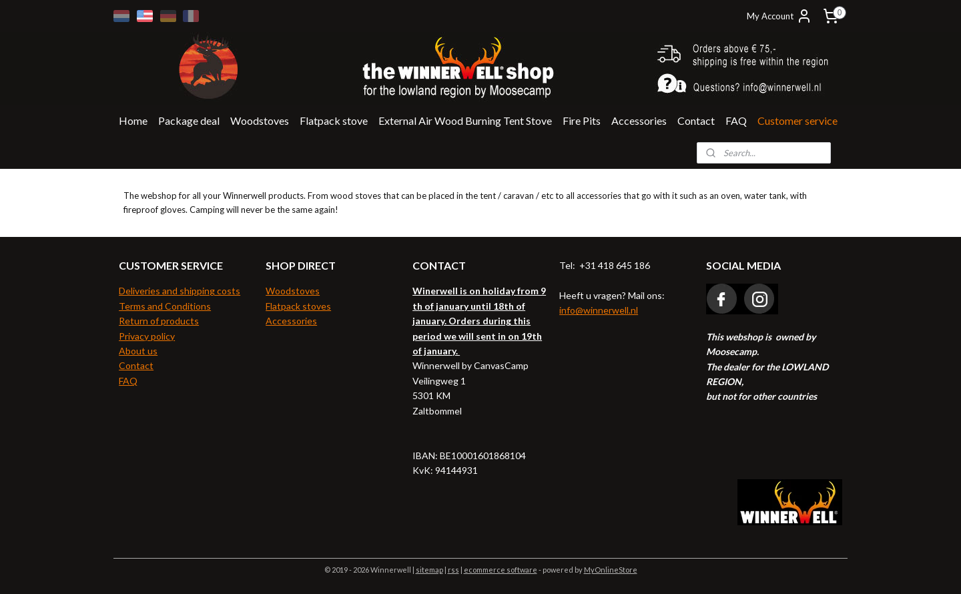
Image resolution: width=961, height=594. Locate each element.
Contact (696, 120)
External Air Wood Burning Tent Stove (465, 120)
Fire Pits (582, 120)
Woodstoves (259, 120)
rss (453, 569)
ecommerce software (500, 569)
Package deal (189, 120)
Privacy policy (147, 336)
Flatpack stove (334, 120)
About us (138, 350)
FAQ (736, 120)
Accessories (639, 120)
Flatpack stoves (298, 306)
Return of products (159, 320)
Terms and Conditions (165, 306)
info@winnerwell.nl (598, 310)
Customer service (797, 120)
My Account (779, 16)
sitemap (429, 569)
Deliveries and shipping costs (179, 290)
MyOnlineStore (610, 569)
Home (133, 120)
